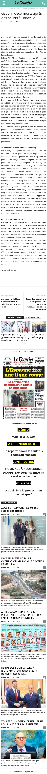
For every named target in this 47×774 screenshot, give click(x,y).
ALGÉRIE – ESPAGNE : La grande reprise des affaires (19, 509)
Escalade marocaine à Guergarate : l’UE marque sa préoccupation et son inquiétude (35, 304)
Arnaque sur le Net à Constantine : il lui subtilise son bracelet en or (11, 303)
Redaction (5, 514)
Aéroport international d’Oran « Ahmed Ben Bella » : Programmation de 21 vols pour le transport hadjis (8, 336)
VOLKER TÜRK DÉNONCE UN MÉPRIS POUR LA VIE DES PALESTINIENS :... (22, 723)
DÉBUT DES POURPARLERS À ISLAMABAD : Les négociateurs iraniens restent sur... (19, 670)
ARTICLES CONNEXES (15, 317)
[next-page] (25, 344)
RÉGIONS (10, 9)
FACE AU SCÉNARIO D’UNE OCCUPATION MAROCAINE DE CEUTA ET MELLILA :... (22, 561)
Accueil (3, 9)
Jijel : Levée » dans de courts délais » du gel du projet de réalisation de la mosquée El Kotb (38, 336)
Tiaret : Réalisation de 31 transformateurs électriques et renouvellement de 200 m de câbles (23, 336)
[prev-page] (22, 344)
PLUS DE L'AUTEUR (32, 317)
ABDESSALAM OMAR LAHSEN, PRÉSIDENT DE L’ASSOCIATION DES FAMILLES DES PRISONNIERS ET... (21, 615)
